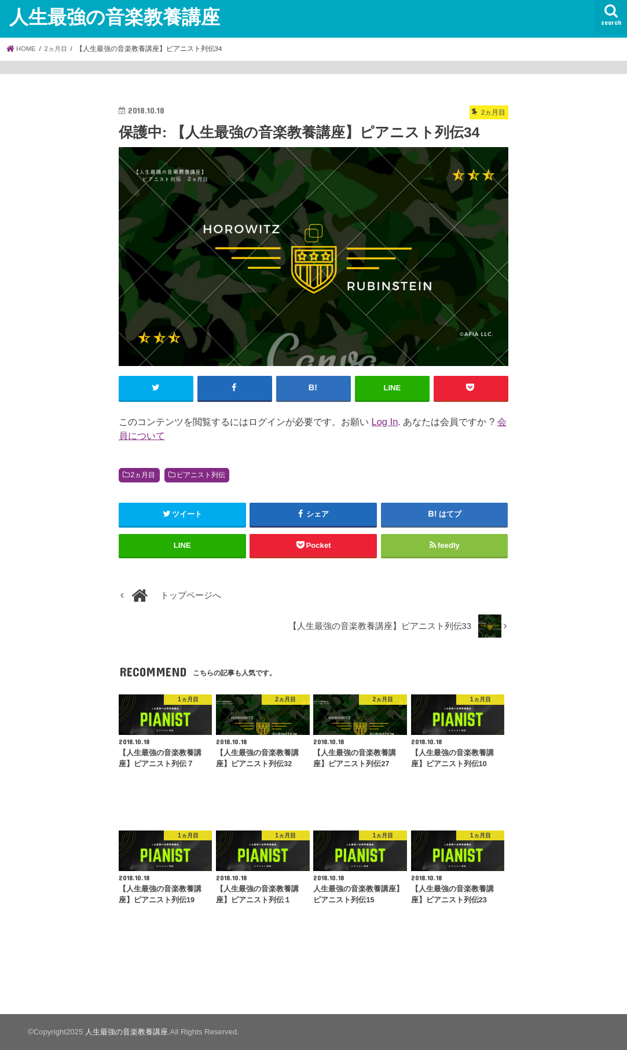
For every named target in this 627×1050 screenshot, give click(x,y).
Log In (385, 421)
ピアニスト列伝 (201, 475)
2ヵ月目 (143, 475)
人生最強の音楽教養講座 (114, 16)
